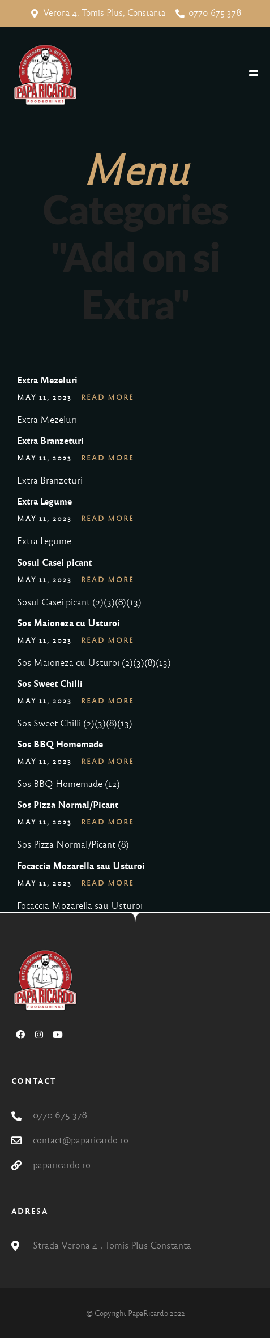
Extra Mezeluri (47, 380)
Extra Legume (44, 501)
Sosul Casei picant (54, 562)
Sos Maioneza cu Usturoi (68, 623)
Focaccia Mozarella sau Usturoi (81, 866)
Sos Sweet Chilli (50, 683)
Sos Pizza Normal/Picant (67, 805)
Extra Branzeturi (50, 440)
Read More (107, 397)
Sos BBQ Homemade (60, 744)
